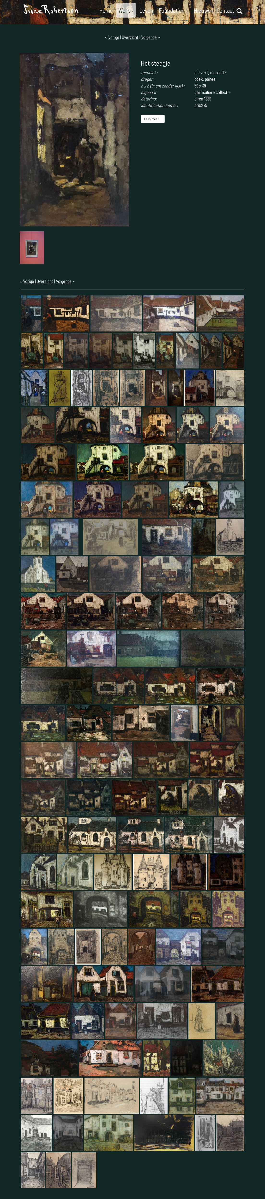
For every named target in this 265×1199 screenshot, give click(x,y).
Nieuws (202, 10)
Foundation (173, 10)
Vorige (113, 37)
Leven (146, 10)
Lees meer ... (153, 119)
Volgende (149, 37)
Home (106, 10)
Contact (225, 10)
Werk (126, 10)
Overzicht (130, 37)
